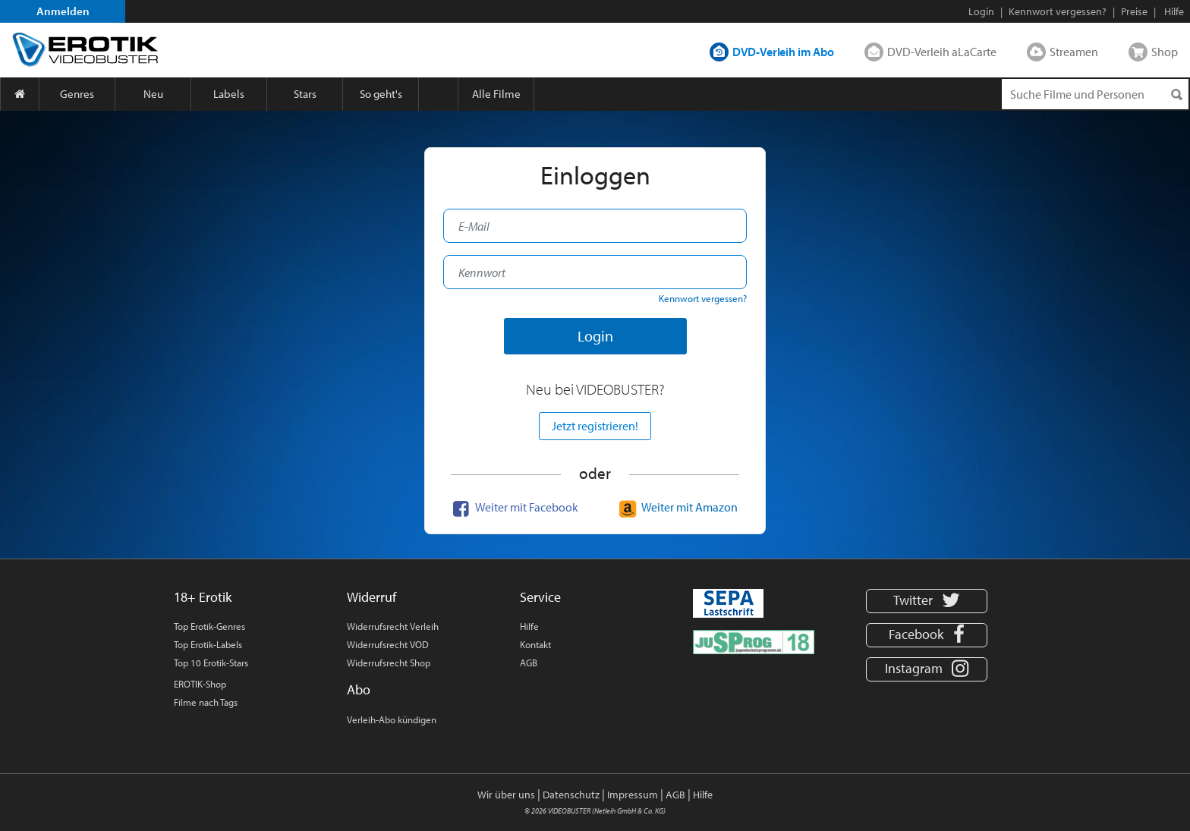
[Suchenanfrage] (1095, 94)
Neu (153, 94)
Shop (1164, 51)
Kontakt (535, 644)
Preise (1134, 11)
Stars (305, 94)
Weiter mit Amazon (676, 507)
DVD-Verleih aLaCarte (941, 51)
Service (540, 597)
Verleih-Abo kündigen (391, 719)
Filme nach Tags (206, 702)
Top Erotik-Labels (208, 644)
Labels (228, 94)
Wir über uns (506, 794)
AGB (528, 662)
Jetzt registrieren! (595, 425)
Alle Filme (496, 94)
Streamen (1074, 51)
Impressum (632, 794)
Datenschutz (571, 794)
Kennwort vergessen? (1058, 11)
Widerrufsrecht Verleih (393, 626)
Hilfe (529, 626)
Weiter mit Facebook (513, 507)
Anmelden (63, 11)
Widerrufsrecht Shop (388, 662)
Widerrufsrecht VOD (388, 644)
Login (981, 11)
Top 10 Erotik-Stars (211, 662)
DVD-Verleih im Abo (783, 51)
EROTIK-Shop (200, 684)
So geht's (381, 94)
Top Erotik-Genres (209, 626)
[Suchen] (1176, 94)
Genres (77, 94)
